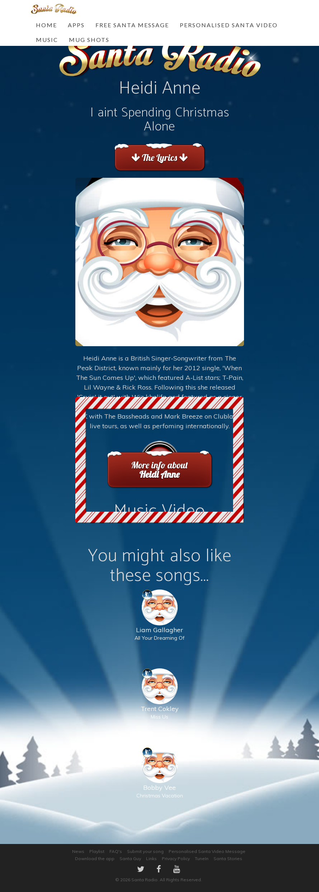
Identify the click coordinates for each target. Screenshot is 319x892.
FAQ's (115, 851)
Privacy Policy (176, 858)
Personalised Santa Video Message (207, 851)
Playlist (96, 851)
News (78, 851)
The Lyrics (159, 157)
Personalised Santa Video (229, 25)
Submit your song (145, 851)
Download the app (94, 858)
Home (46, 25)
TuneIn (201, 858)
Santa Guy (130, 858)
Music (47, 39)
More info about (159, 469)
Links (151, 858)
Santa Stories (228, 858)
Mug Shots (89, 39)
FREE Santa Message (132, 25)
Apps (76, 25)
